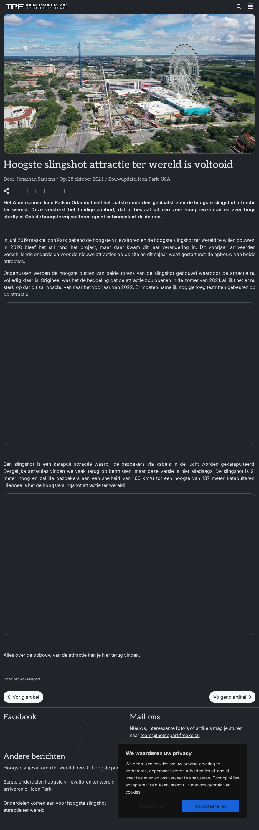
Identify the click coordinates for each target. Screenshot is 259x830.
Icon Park (148, 179)
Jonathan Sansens (36, 179)
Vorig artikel (23, 697)
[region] (182, 780)
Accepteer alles (210, 806)
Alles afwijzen (153, 806)
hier (106, 655)
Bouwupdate (122, 179)
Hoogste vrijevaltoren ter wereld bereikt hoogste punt (62, 768)
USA (165, 179)
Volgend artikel (232, 697)
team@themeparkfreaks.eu (170, 735)
